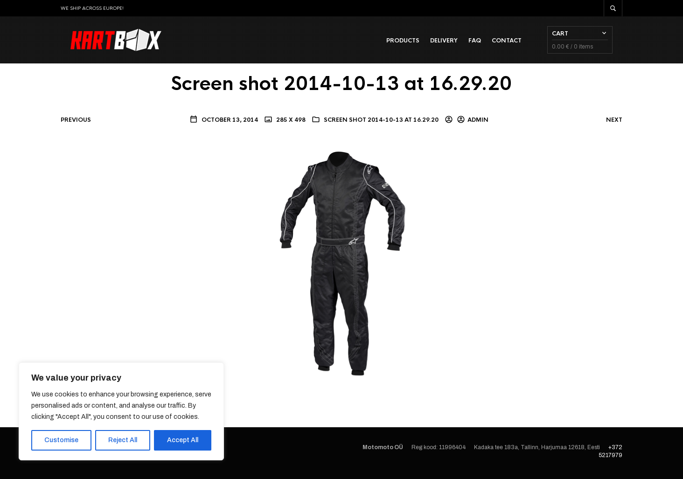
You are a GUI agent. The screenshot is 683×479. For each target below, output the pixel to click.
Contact (516, 42)
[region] (121, 411)
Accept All (182, 440)
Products (412, 42)
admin (477, 123)
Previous (76, 123)
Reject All (122, 440)
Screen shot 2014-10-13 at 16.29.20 (381, 123)
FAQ (484, 42)
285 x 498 (290, 123)
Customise (61, 440)
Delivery (453, 42)
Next (614, 123)
